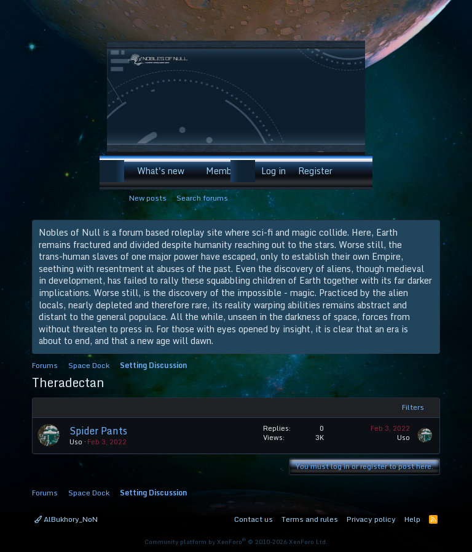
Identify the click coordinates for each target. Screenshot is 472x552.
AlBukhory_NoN (66, 519)
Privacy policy (371, 519)
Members (225, 171)
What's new (160, 171)
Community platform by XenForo (236, 541)
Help (412, 519)
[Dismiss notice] (428, 232)
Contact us (253, 519)
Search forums (202, 198)
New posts (148, 198)
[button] (192, 171)
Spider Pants (98, 431)
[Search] (354, 171)
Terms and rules (309, 519)
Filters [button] (413, 407)
